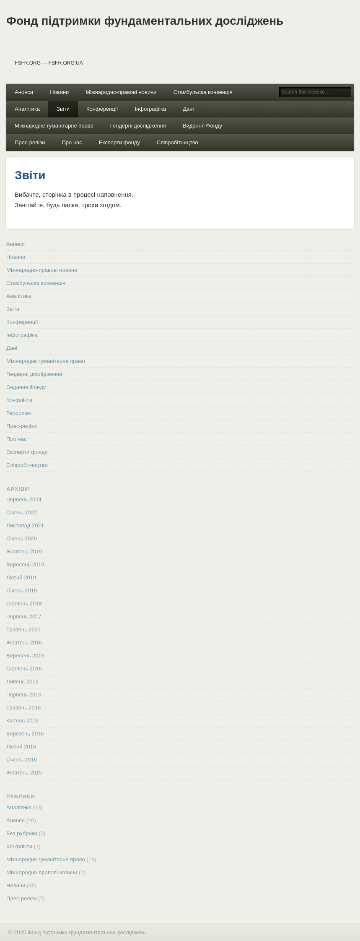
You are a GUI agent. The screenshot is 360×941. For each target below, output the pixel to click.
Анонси (24, 92)
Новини (59, 92)
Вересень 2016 (25, 655)
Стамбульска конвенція (203, 92)
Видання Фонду (202, 126)
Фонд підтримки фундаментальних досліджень (144, 20)
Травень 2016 (23, 707)
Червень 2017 (23, 616)
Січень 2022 (21, 512)
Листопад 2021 (25, 525)
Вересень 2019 (25, 564)
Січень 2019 (21, 590)
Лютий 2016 (21, 746)
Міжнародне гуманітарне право (54, 126)
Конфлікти (19, 400)
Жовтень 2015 (24, 772)
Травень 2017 (23, 629)
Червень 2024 (23, 499)
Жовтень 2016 (24, 642)
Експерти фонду (119, 142)
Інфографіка (150, 109)
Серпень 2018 (24, 603)
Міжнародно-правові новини (120, 92)
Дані (188, 109)
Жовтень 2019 (24, 551)
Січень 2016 (21, 759)
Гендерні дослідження (138, 126)
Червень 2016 (23, 694)
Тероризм (18, 413)
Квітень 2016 (22, 720)
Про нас (72, 142)
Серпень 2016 (24, 668)
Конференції (102, 109)
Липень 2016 (22, 681)
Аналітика (27, 109)
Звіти (63, 109)
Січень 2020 (21, 538)
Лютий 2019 (21, 577)
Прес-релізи (30, 142)
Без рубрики (21, 833)
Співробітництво (177, 142)
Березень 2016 (25, 733)
